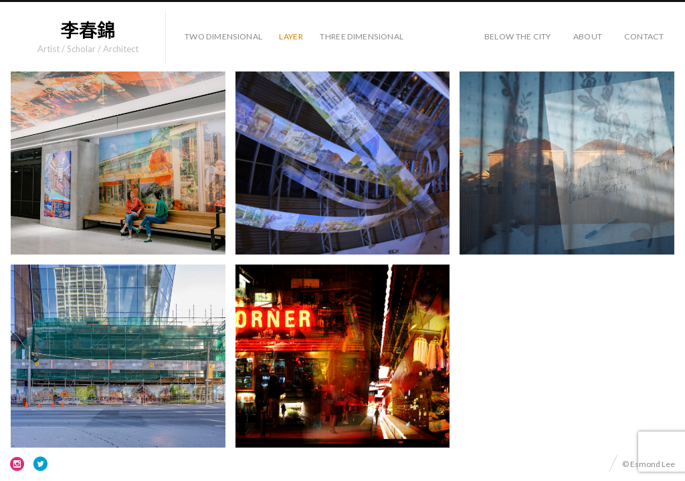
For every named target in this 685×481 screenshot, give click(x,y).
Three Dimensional (361, 36)
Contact (644, 36)
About (588, 36)
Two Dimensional (223, 36)
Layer (291, 36)
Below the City (517, 36)
